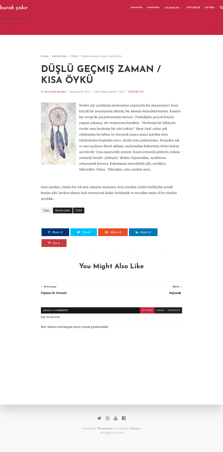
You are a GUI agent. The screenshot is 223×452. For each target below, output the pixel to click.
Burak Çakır (59, 56)
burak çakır (14, 7)
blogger (147, 310)
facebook (174, 310)
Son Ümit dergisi (55, 91)
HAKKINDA (153, 8)
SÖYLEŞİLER (193, 8)
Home (44, 56)
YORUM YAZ (136, 91)
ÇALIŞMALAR (171, 8)
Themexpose (105, 428)
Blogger (136, 428)
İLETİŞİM (209, 8)
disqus (160, 310)
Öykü (74, 56)
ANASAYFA (137, 8)
